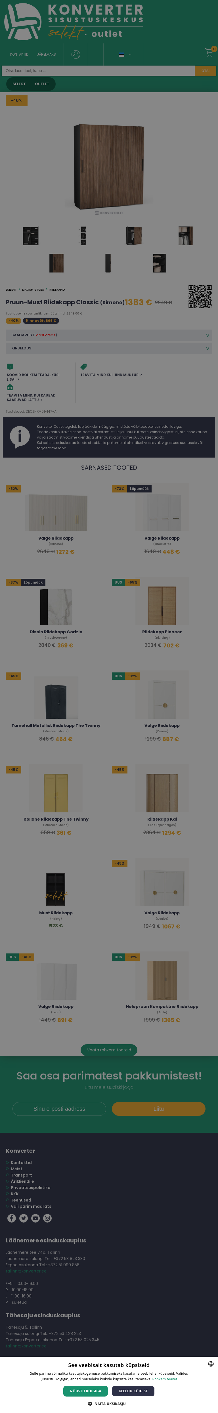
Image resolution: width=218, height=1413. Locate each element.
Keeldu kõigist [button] (133, 1391)
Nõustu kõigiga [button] (85, 1391)
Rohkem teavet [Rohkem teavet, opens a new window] (164, 1379)
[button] (109, 1403)
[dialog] (109, 706)
